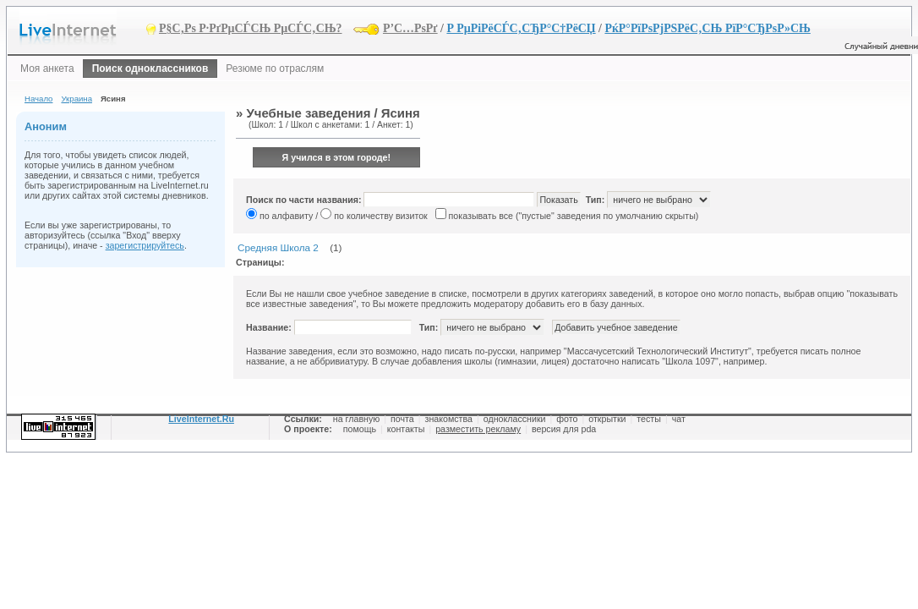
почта (402, 419)
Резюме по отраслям (275, 68)
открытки (607, 419)
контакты (406, 429)
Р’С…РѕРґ (410, 28)
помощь (359, 429)
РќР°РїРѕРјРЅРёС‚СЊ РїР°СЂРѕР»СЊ (707, 28)
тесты (649, 419)
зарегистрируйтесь (145, 245)
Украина (76, 98)
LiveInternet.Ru (201, 419)
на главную (356, 419)
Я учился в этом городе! (336, 157)
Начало (38, 98)
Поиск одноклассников (150, 68)
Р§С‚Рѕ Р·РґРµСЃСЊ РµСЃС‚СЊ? (250, 28)
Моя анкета (47, 68)
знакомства (449, 419)
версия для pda (564, 429)
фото (566, 419)
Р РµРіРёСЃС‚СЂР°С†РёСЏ (520, 28)
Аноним (46, 126)
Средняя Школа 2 (278, 247)
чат (679, 419)
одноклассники (515, 419)
